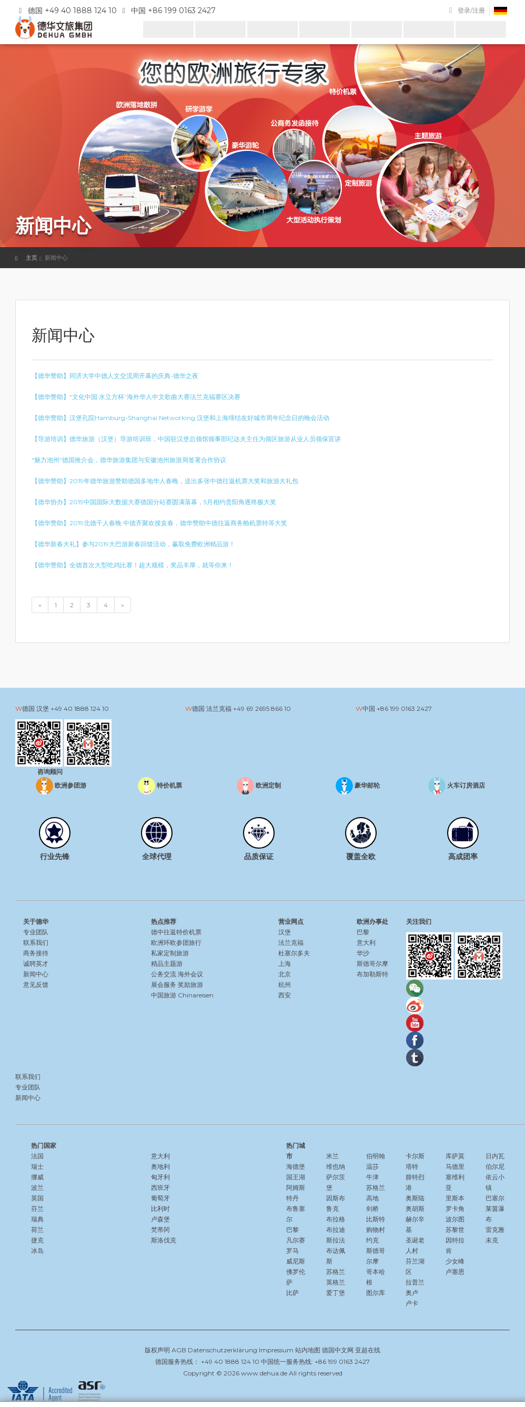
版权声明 (157, 1350)
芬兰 (37, 1208)
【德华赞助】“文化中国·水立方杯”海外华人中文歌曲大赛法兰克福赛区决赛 (136, 397)
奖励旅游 (190, 984)
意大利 (366, 942)
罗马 (292, 1251)
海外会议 (190, 974)
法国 (37, 1156)
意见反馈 (35, 984)
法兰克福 (291, 942)
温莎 (372, 1166)
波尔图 (455, 1219)
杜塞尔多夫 (294, 953)
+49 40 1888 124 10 (80, 708)
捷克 (37, 1240)
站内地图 (307, 1350)
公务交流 (163, 974)
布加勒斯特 (372, 974)
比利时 (160, 1208)
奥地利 (160, 1166)
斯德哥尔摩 (372, 963)
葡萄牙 (160, 1198)
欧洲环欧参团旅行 (176, 942)
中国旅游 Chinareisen (182, 995)
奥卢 (412, 1293)
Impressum (276, 1350)
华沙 (363, 953)
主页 (31, 257)
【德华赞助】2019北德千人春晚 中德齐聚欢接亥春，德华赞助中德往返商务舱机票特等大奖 (159, 523)
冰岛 (37, 1251)
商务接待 (35, 953)
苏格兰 (335, 1272)
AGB (178, 1350)
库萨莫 (455, 1156)
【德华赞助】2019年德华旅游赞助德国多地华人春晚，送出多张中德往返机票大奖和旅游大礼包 (165, 481)
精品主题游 (167, 963)
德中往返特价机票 (176, 932)
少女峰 (455, 1261)
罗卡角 (455, 1208)
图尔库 (375, 1293)
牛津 (372, 1177)
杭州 (284, 984)
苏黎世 (455, 1229)
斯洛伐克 (163, 1240)
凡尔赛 (295, 1240)
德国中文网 (338, 1350)
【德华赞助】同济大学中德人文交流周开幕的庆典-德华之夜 (115, 376)
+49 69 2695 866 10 (262, 708)
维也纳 (335, 1166)
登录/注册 (471, 10)
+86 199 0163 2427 (404, 708)
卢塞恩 (455, 1272)
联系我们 (35, 942)
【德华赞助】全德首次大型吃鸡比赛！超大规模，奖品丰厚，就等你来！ (133, 565)
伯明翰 (375, 1156)
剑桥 (372, 1208)
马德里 (455, 1166)
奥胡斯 (415, 1208)
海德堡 (295, 1166)
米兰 (332, 1156)
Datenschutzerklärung (222, 1350)
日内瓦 (495, 1156)
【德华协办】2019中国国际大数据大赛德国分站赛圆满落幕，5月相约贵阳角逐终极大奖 (154, 502)
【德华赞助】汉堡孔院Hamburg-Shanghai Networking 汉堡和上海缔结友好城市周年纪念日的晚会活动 (180, 418)
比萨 (292, 1293)
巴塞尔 (495, 1198)
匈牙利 (160, 1177)
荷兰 (37, 1229)
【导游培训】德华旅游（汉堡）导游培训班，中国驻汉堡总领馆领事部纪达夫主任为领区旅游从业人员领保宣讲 (186, 439)
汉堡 (284, 932)
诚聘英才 (35, 963)
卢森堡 (160, 1219)
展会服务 (163, 984)
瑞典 (37, 1219)
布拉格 (335, 1219)
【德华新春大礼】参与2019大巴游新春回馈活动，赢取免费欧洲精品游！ (133, 544)
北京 (284, 974)
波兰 (37, 1187)
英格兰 (335, 1282)
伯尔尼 (495, 1166)
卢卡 (412, 1303)
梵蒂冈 (160, 1229)
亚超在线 (367, 1350)
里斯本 (455, 1198)
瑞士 (37, 1166)
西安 (284, 995)
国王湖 (295, 1177)
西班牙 (160, 1187)
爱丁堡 (335, 1293)
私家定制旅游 (170, 953)
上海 (284, 963)
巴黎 (363, 932)
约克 (372, 1240)
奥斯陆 (415, 1198)
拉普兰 (415, 1282)
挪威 (37, 1177)
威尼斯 (295, 1261)
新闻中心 (35, 974)
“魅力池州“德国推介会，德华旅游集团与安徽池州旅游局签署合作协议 (129, 460)
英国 (37, 1198)
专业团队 (35, 932)
